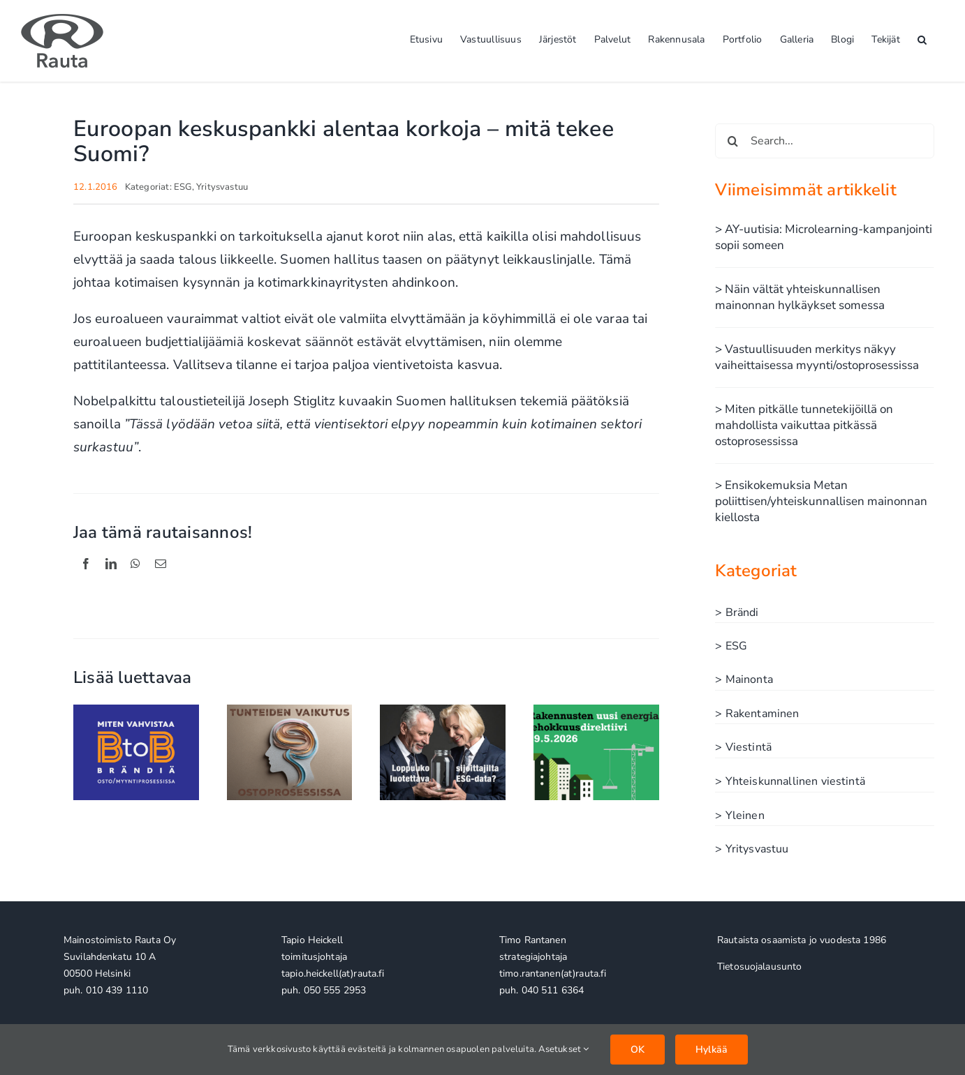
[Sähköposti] (160, 579)
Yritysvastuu (222, 187)
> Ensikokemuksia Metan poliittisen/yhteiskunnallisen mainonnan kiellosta (821, 501)
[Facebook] (85, 579)
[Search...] (824, 140)
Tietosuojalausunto (759, 966)
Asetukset (563, 1049)
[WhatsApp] (135, 579)
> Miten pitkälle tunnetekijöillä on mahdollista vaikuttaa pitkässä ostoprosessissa (804, 425)
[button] (922, 38)
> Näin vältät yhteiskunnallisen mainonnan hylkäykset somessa (800, 297)
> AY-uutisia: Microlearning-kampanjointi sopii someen (823, 237)
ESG (183, 187)
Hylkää (711, 1049)
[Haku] (732, 140)
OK (637, 1049)
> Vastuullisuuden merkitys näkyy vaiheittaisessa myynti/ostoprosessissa (817, 357)
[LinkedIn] (111, 579)
